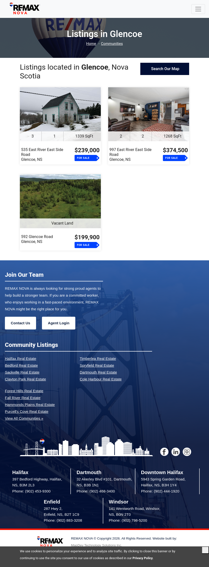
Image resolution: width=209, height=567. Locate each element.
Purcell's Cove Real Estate (26, 411)
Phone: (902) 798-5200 (128, 520)
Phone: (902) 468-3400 (96, 491)
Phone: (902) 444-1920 (160, 491)
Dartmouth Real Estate (98, 372)
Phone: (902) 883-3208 (63, 520)
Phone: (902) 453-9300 (31, 491)
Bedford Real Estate (21, 365)
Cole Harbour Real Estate (101, 379)
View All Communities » (24, 418)
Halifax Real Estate (20, 358)
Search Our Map (164, 68)
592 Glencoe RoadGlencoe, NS (37, 239)
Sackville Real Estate (22, 372)
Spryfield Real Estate (97, 365)
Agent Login (58, 323)
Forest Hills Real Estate (24, 391)
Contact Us (20, 323)
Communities (112, 44)
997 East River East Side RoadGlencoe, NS (130, 154)
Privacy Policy (142, 558)
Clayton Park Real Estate (25, 379)
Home (91, 44)
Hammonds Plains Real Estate (30, 405)
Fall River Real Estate (22, 398)
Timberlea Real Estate (98, 358)
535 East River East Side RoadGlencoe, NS (42, 154)
